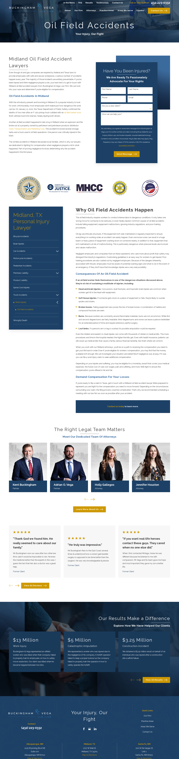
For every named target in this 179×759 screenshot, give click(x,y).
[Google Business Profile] (89, 729)
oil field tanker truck (72, 112)
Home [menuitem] (68, 10)
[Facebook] (84, 729)
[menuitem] (36, 236)
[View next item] (17, 586)
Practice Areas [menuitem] (107, 10)
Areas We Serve (147, 726)
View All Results (156, 680)
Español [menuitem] (140, 10)
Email (131, 97)
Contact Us (117, 3)
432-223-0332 (160, 2)
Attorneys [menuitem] (91, 10)
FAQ (80, 3)
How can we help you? (112, 114)
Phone (104, 97)
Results (89, 3)
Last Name (133, 89)
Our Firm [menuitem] (78, 10)
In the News (69, 3)
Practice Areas (147, 721)
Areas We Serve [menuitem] (125, 10)
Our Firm (147, 716)
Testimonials (102, 3)
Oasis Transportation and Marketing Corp (27, 129)
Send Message (127, 154)
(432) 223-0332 (31, 728)
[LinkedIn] (95, 729)
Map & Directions (89, 755)
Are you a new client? (111, 106)
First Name (106, 89)
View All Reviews (35, 585)
